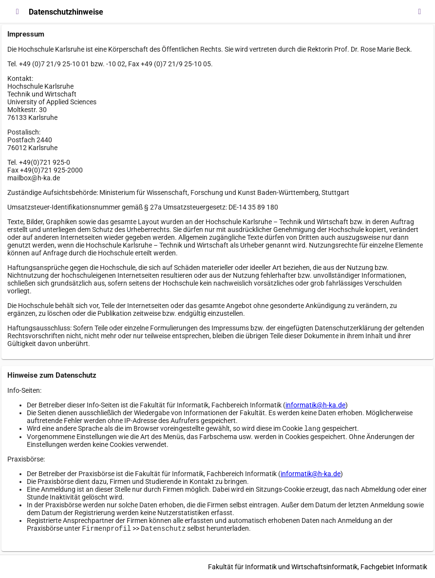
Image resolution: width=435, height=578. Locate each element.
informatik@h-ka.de (315, 405)
